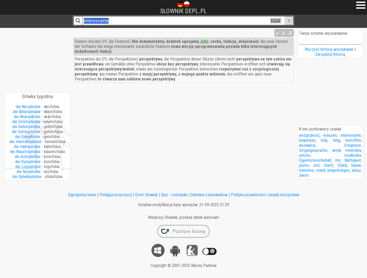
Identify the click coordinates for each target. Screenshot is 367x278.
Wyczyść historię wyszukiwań (329, 49)
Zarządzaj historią (330, 54)
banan (356, 165)
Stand (342, 165)
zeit (316, 165)
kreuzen (330, 135)
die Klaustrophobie (25, 151)
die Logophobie (28, 166)
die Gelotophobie (26, 126)
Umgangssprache (313, 150)
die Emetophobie (26, 121)
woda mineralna (346, 150)
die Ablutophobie (26, 111)
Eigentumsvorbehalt (315, 160)
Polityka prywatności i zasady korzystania (265, 194)
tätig (336, 140)
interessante (351, 135)
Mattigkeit (352, 160)
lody (324, 140)
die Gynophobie (27, 136)
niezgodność (309, 135)
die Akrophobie (28, 106)
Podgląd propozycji (115, 194)
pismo (304, 165)
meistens (306, 170)
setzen (304, 155)
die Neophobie (28, 171)
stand (320, 170)
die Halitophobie (27, 146)
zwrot (304, 175)
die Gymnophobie (26, 131)
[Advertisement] (38, 58)
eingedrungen (338, 170)
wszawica (307, 145)
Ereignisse (352, 145)
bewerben (307, 140)
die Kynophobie (27, 161)
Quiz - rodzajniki (174, 194)
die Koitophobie (27, 156)
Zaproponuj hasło (82, 194)
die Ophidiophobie (27, 176)
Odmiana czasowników (209, 194)
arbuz (356, 170)
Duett (328, 165)
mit (337, 160)
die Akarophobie (27, 116)
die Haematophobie (25, 141)
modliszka (352, 155)
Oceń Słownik (146, 194)
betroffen (353, 140)
